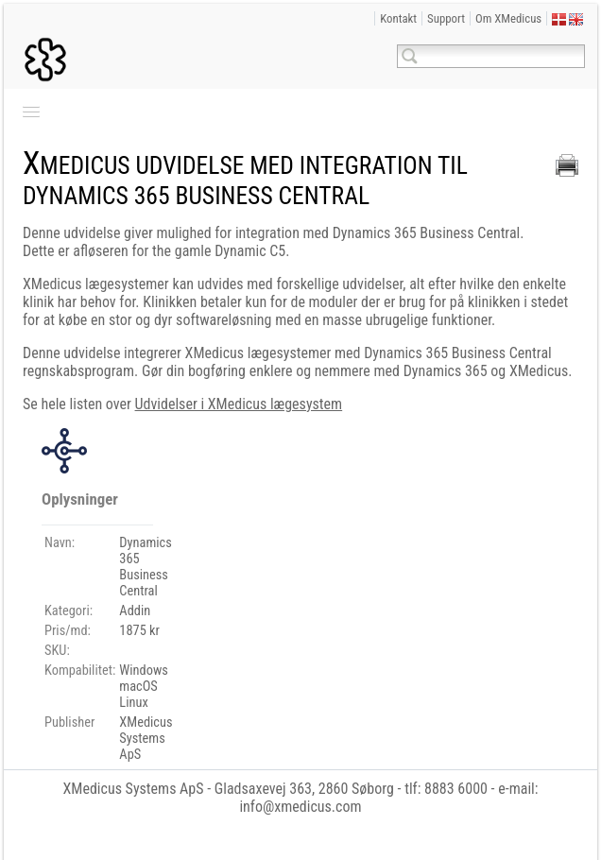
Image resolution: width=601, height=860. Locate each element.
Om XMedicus (508, 18)
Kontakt (398, 18)
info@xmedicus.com (300, 807)
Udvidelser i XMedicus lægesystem (239, 404)
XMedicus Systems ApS (132, 789)
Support (446, 18)
